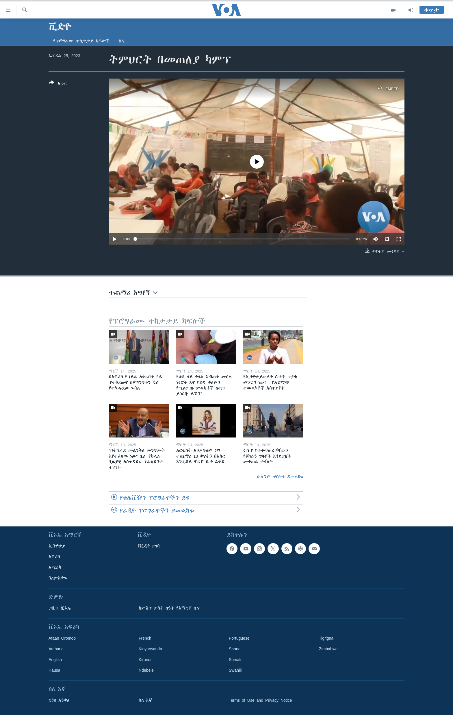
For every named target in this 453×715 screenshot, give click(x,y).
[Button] (58, 84)
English (55, 659)
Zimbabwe (328, 648)
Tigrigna (326, 638)
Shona (234, 648)
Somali (235, 659)
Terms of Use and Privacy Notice (260, 700)
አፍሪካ (54, 556)
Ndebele (146, 670)
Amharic (56, 648)
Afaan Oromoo (62, 638)
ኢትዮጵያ (57, 546)
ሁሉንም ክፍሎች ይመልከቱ (280, 476)
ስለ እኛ (145, 700)
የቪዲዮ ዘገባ (149, 546)
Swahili (235, 670)
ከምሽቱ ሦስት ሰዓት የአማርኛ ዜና (169, 608)
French (145, 638)
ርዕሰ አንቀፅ (59, 700)
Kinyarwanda (150, 648)
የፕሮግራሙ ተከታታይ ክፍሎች (81, 41)
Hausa (54, 670)
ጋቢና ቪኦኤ (60, 608)
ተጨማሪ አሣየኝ (133, 292)
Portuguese (239, 638)
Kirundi (145, 659)
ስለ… (123, 41)
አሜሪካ (55, 567)
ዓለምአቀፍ (58, 578)
